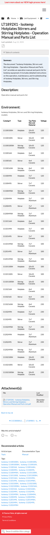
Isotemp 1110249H (9, 491)
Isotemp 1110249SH (9, 494)
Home (11, 18)
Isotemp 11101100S (9, 475)
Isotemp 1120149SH (26, 500)
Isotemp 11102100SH (10, 486)
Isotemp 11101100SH (28, 475)
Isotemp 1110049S (26, 470)
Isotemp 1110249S (26, 491)
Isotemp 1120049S (9, 497)
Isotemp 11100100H (9, 462)
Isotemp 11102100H (9, 483)
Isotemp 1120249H (9, 502)
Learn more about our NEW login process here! (25, 2)
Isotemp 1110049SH (9, 472)
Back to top (6, 413)
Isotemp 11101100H (28, 472)
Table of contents (12, 52)
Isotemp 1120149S (9, 500)
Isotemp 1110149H (27, 478)
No (15, 435)
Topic (3, 454)
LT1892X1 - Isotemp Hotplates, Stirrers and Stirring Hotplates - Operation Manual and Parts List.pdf (17, 402)
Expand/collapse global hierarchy (4, 18)
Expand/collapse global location (47, 17)
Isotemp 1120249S (26, 502)
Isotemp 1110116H (9, 478)
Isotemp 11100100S (28, 462)
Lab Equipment (28, 18)
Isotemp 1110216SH (26, 489)
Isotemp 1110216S (9, 489)
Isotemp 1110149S (9, 481)
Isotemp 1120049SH (26, 497)
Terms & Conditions (9, 520)
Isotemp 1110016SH (26, 467)
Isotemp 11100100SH (10, 464)
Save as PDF (3, 46)
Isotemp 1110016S (9, 467)
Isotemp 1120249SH (9, 505)
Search (3, 531)
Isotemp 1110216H (29, 486)
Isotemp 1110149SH (26, 481)
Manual (25, 454)
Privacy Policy (7, 517)
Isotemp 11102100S (28, 483)
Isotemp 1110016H (29, 464)
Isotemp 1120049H (28, 494)
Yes (6, 435)
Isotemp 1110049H (9, 470)
